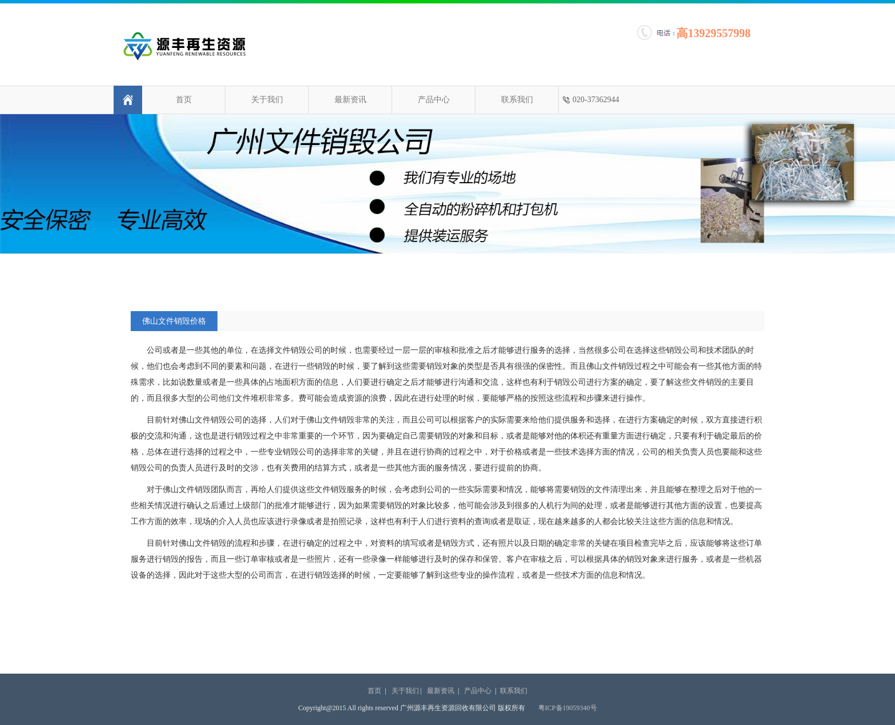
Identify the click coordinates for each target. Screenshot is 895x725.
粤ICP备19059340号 (567, 708)
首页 (184, 99)
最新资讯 (350, 99)
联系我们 (517, 99)
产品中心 (434, 99)
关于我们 (267, 99)
